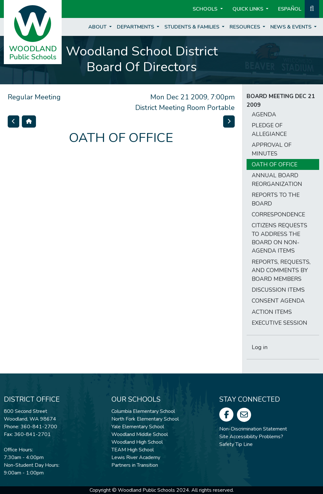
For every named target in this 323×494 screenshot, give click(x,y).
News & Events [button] (291, 26)
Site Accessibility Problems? (251, 436)
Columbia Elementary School (143, 411)
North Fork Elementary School (145, 419)
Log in (259, 347)
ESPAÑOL (289, 9)
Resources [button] (245, 26)
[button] (312, 8)
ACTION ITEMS (272, 312)
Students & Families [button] (192, 26)
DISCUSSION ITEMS (278, 290)
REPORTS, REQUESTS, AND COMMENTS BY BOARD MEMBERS (281, 270)
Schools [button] (206, 9)
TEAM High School (132, 449)
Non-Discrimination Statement (253, 428)
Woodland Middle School (139, 434)
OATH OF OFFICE (274, 164)
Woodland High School (137, 442)
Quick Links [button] (248, 9)
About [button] (98, 26)
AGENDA (264, 114)
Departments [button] (136, 26)
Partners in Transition (134, 465)
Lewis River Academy (135, 457)
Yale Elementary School (137, 426)
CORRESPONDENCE (278, 214)
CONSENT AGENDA (278, 301)
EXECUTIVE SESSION (279, 323)
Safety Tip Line (236, 444)
